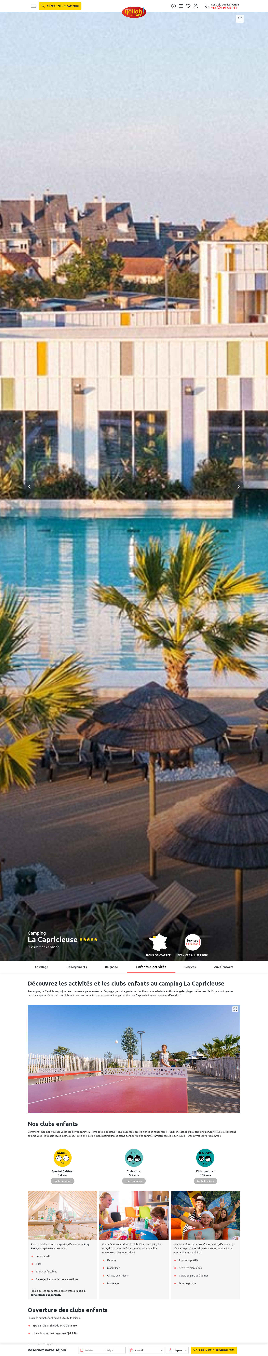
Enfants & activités (151, 966)
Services (190, 966)
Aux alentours (223, 966)
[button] (134, 471)
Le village (41, 966)
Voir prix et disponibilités (213, 1350)
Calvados (52, 947)
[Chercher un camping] (60, 6)
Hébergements (77, 966)
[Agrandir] (235, 1009)
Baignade (111, 966)
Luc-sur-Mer (36, 947)
